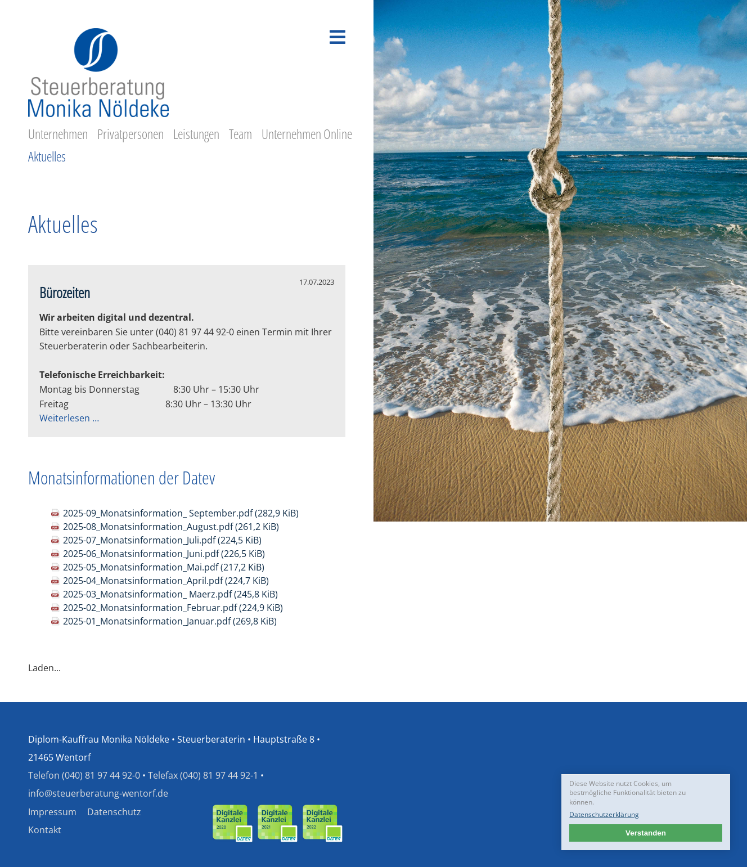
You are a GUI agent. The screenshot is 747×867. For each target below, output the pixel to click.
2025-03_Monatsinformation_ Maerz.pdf (170, 594)
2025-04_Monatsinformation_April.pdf (166, 580)
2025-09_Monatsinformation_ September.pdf (181, 513)
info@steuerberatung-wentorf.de (98, 793)
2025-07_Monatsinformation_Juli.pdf (162, 540)
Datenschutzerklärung (604, 814)
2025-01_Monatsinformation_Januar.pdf (170, 621)
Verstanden (646, 833)
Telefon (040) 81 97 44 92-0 (84, 775)
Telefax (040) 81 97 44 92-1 (203, 775)
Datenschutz (114, 812)
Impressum (52, 812)
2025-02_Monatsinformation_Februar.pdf (173, 607)
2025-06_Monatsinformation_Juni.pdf (164, 553)
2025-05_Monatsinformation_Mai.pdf (163, 567)
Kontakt (44, 830)
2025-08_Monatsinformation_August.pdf (171, 526)
